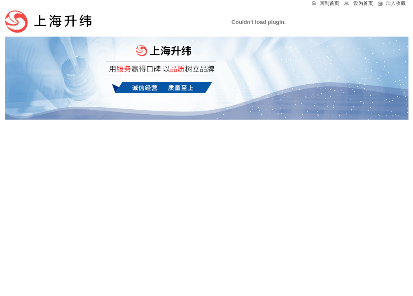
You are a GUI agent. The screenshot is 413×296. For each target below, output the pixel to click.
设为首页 (363, 3)
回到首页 (329, 3)
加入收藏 (396, 3)
